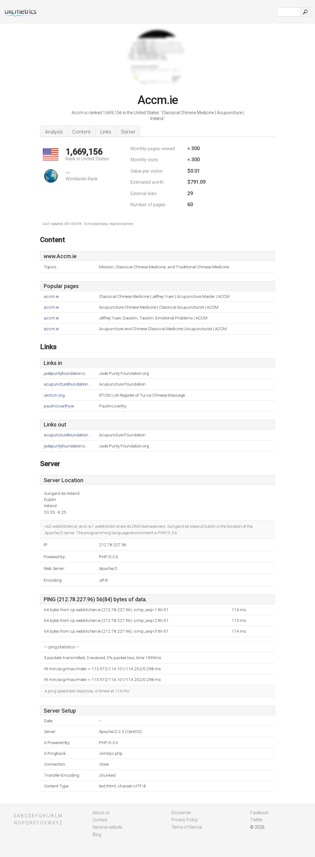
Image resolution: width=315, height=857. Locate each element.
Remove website (107, 827)
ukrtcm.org (54, 395)
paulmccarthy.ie (59, 406)
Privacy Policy (184, 819)
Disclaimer (181, 812)
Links (105, 132)
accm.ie (51, 296)
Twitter (256, 819)
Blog (97, 834)
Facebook (259, 812)
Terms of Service (186, 827)
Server (128, 132)
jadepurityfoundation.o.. (65, 373)
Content (81, 132)
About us (101, 812)
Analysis (54, 132)
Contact (100, 819)
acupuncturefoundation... (67, 384)
